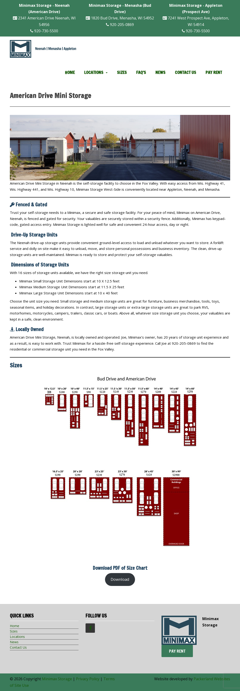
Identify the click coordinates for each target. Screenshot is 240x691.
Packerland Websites (212, 678)
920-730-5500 (44, 30)
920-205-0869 (120, 24)
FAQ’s (141, 72)
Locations (93, 72)
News (160, 72)
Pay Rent (214, 72)
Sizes (122, 72)
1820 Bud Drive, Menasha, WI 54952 (120, 12)
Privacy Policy (87, 678)
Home (70, 72)
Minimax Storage (57, 678)
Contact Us (185, 72)
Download (120, 579)
